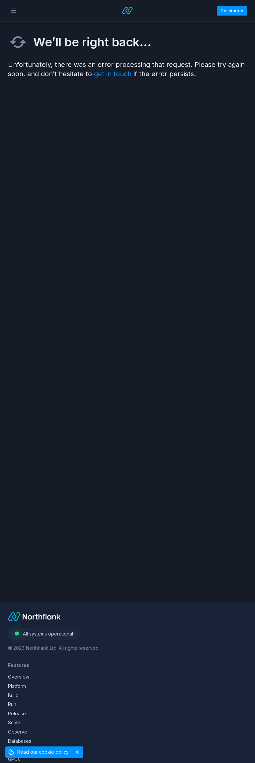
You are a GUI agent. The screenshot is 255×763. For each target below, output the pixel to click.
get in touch (112, 74)
